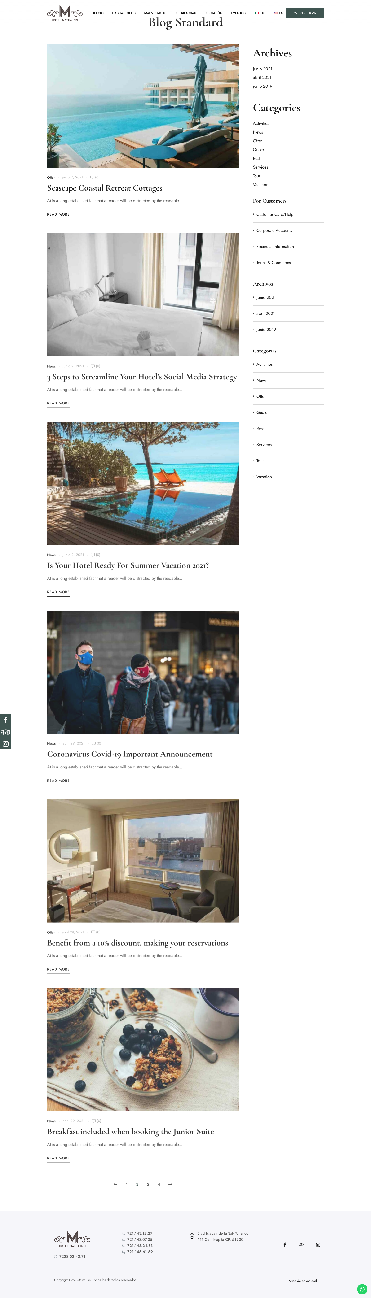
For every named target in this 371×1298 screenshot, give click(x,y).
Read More (58, 214)
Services (260, 167)
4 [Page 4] (159, 1184)
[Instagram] (318, 1245)
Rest (256, 158)
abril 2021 (262, 77)
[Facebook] (285, 1245)
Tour (256, 176)
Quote (258, 150)
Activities (261, 123)
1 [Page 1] (127, 1184)
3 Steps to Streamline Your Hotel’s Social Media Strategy (142, 383)
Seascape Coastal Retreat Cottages (104, 188)
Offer (51, 177)
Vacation (260, 185)
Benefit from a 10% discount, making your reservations (137, 949)
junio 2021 (262, 69)
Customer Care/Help (274, 214)
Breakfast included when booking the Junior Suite (130, 1137)
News (51, 372)
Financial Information (275, 246)
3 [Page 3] (148, 1184)
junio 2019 (262, 86)
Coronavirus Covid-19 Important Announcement (130, 760)
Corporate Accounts (274, 230)
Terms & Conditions (273, 263)
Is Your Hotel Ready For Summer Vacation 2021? (128, 571)
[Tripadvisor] (301, 1245)
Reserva (304, 13)
